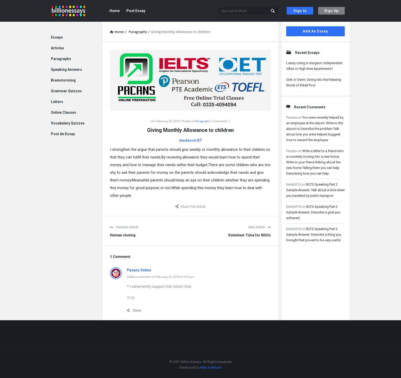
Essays (57, 37)
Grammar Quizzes (66, 91)
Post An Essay (63, 134)
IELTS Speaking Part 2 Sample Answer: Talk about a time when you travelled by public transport (315, 190)
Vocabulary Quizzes (68, 123)
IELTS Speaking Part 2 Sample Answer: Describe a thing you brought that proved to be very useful (313, 234)
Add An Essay (315, 31)
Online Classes (63, 112)
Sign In (300, 11)
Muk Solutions (210, 367)
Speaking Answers (66, 69)
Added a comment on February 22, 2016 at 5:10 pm (160, 277)
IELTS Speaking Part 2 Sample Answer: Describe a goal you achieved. (313, 212)
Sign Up (331, 11)
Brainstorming (63, 80)
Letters (57, 102)
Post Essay (135, 11)
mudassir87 (190, 140)
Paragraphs (202, 121)
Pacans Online (139, 270)
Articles (57, 48)
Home (114, 11)
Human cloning (123, 235)
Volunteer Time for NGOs (249, 235)
